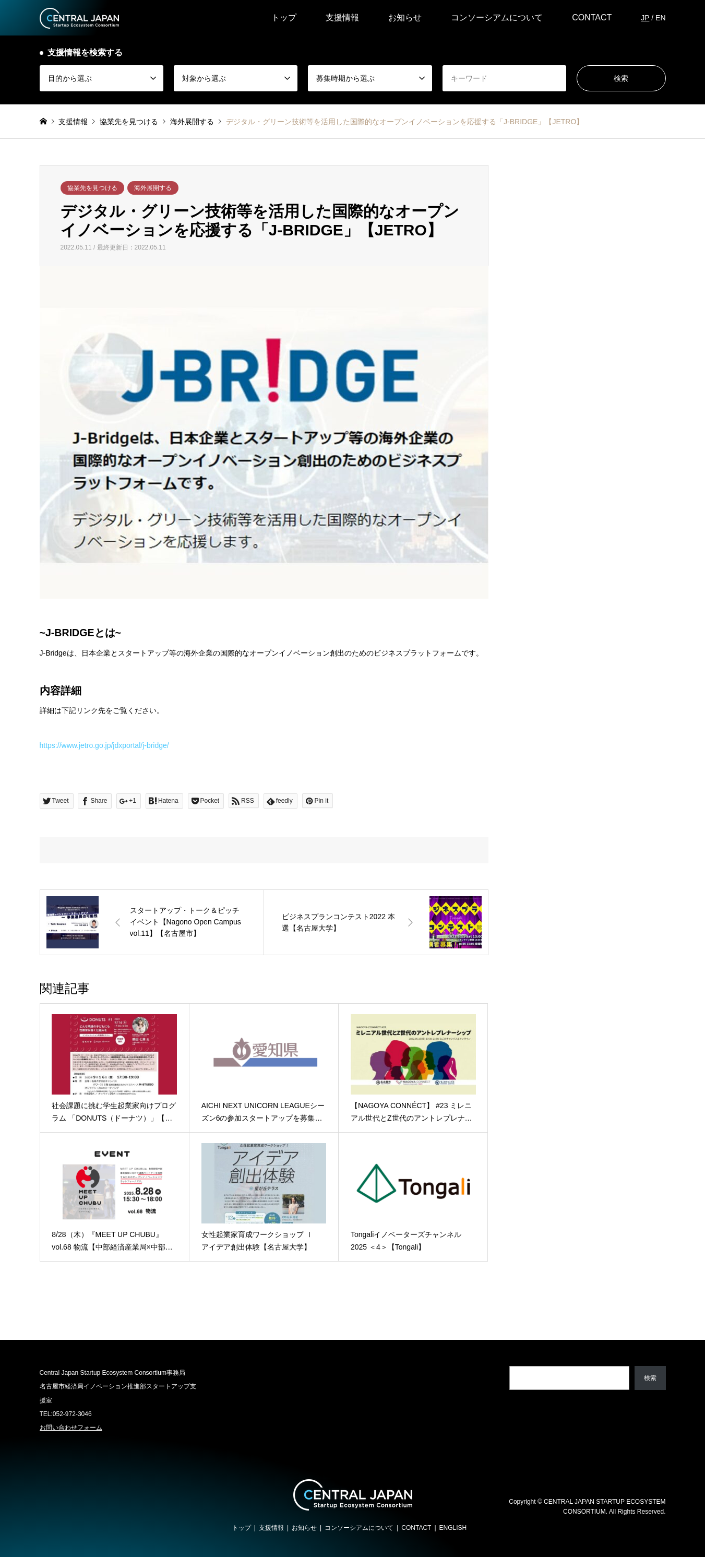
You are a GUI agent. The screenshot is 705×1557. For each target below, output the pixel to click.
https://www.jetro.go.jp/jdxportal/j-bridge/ (104, 745)
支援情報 (342, 17)
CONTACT (592, 17)
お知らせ (405, 17)
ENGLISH (453, 1527)
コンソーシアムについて (497, 17)
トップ (283, 17)
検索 (650, 1378)
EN (660, 18)
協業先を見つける (92, 188)
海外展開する (153, 188)
